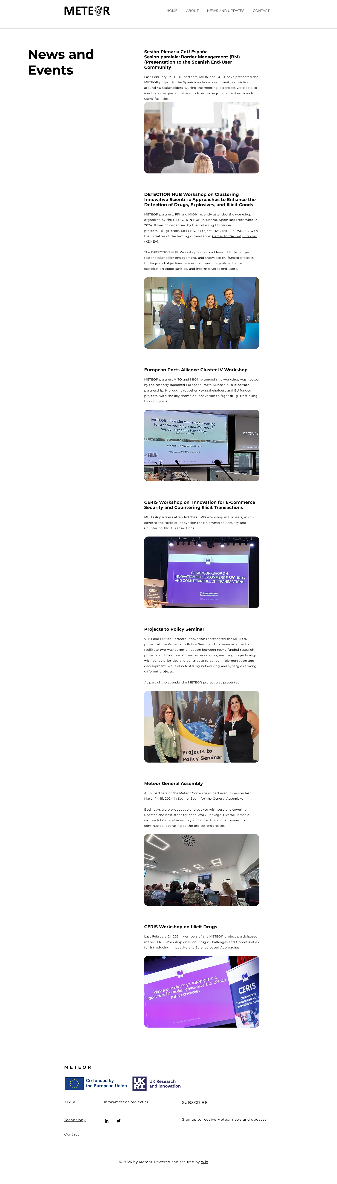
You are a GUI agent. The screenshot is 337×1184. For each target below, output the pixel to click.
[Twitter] (118, 1120)
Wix (204, 1162)
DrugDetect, (169, 231)
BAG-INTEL (223, 231)
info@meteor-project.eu (127, 1102)
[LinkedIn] (106, 1120)
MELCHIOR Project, (197, 231)
